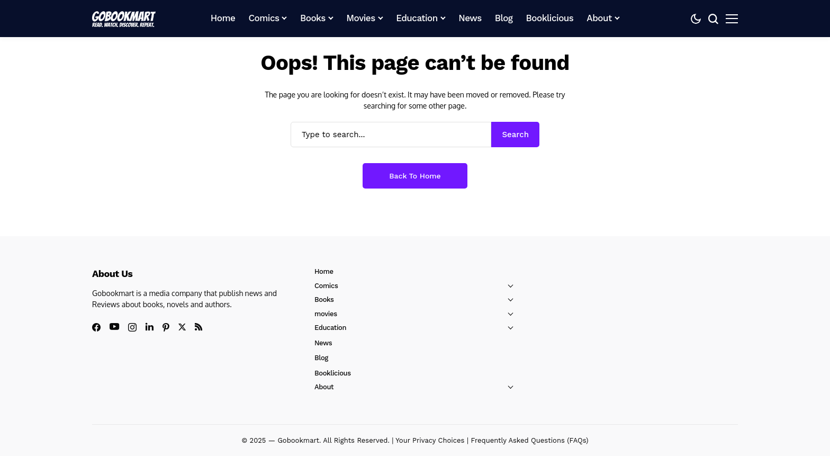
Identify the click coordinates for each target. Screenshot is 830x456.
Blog (321, 358)
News (323, 343)
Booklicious (332, 373)
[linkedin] (150, 326)
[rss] (198, 326)
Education (330, 328)
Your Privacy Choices (429, 440)
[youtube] (114, 327)
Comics (326, 286)
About (323, 387)
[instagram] (132, 327)
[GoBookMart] (124, 18)
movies (325, 314)
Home (323, 271)
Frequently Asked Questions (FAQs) (529, 440)
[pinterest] (166, 327)
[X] (182, 327)
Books (324, 299)
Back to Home (414, 176)
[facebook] (96, 327)
